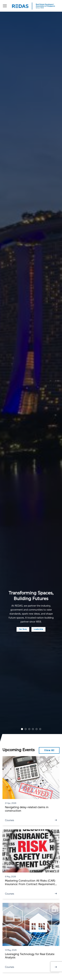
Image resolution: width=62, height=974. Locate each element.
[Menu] (4, 5)
